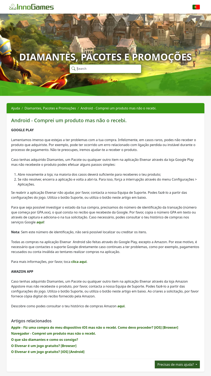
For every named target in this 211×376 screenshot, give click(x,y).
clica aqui (79, 261)
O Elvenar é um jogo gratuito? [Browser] (43, 346)
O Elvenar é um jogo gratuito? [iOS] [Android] (47, 351)
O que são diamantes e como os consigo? (44, 339)
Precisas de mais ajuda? (176, 364)
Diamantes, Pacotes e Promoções (50, 108)
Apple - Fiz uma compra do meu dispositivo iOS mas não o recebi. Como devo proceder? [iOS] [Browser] (94, 327)
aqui (40, 222)
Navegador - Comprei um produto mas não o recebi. (53, 333)
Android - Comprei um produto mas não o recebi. (118, 108)
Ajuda (15, 108)
